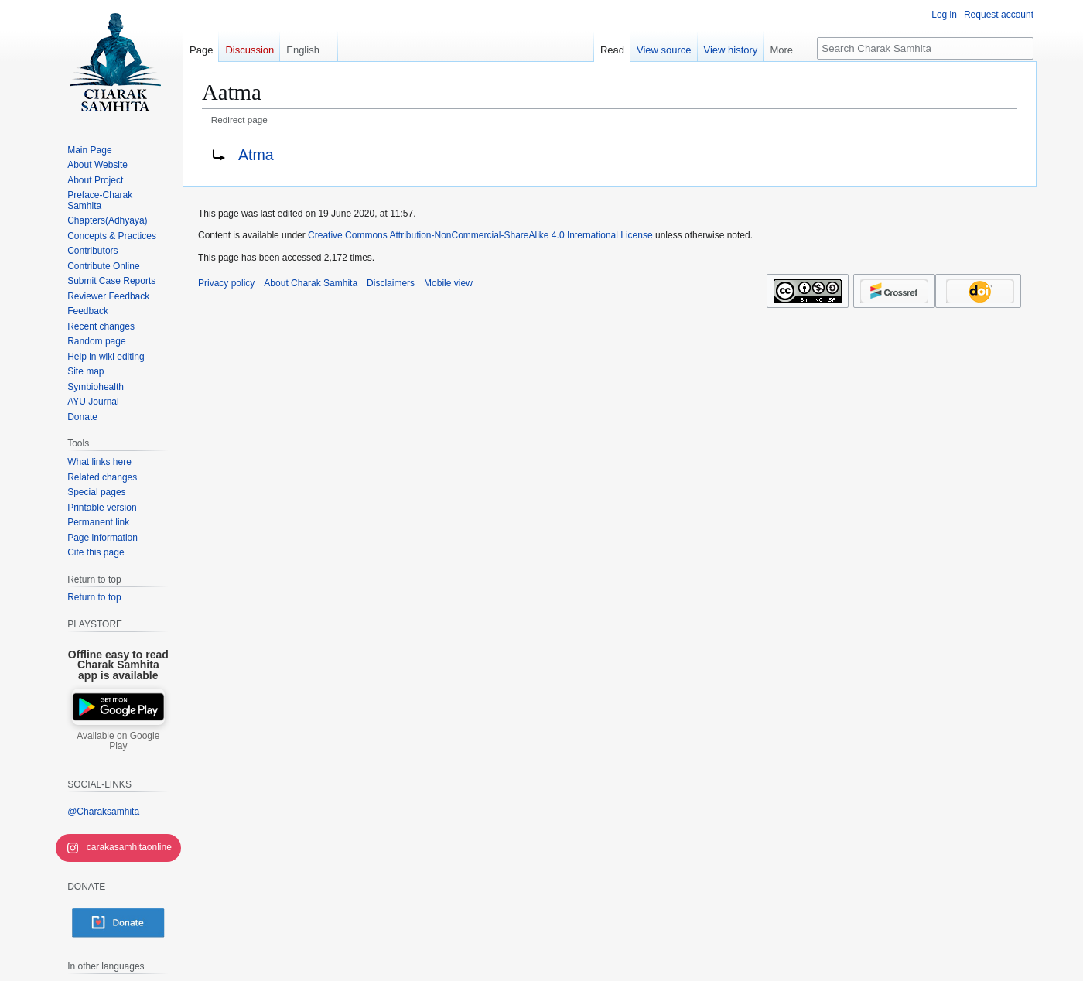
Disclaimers (391, 283)
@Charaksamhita (103, 811)
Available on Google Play (118, 741)
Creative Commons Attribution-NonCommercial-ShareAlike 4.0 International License (480, 235)
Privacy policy (226, 283)
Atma (256, 154)
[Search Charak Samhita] (925, 48)
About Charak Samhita (310, 283)
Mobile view (448, 283)
